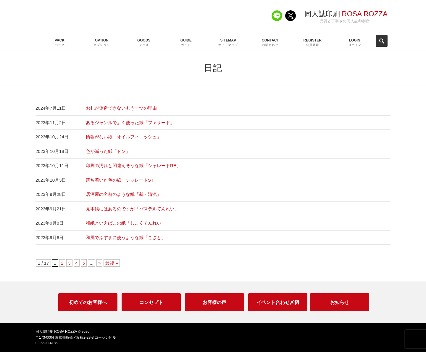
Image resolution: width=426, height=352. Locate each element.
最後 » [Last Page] (111, 262)
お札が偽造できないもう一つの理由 (121, 108)
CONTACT (270, 42)
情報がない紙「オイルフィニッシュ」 (123, 136)
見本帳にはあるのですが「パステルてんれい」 (132, 208)
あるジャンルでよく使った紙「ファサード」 (130, 122)
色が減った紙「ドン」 (108, 151)
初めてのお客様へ (88, 302)
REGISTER (312, 42)
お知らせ (339, 302)
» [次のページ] (99, 262)
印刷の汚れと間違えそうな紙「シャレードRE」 (133, 165)
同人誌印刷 (346, 14)
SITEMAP (228, 42)
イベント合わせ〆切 (277, 302)
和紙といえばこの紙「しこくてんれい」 (126, 222)
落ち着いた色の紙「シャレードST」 (122, 180)
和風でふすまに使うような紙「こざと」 (126, 237)
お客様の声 (214, 302)
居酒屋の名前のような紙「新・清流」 (123, 194)
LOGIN (355, 42)
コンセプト (151, 302)
